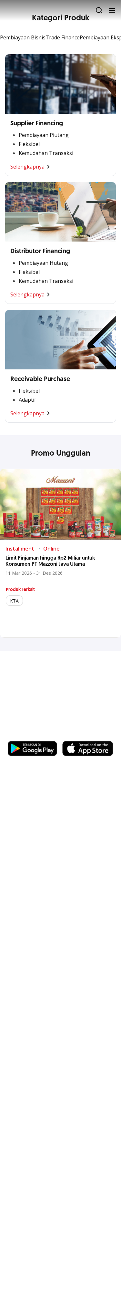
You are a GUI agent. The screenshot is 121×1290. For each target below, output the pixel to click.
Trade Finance (62, 37)
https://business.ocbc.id (38, 734)
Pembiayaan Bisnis (22, 37)
